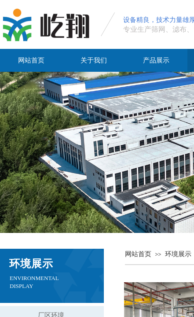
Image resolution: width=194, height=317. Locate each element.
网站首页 (31, 60)
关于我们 (94, 60)
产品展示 (156, 60)
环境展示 (178, 254)
